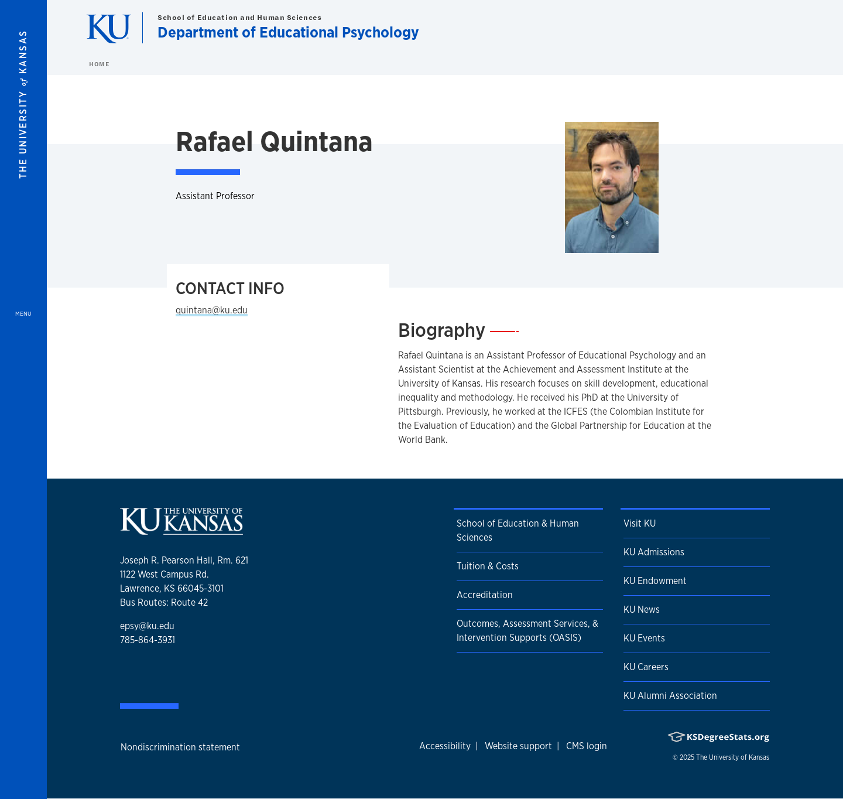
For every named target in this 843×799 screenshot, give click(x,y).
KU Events (644, 638)
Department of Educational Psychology (288, 32)
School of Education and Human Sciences (239, 17)
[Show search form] (791, 28)
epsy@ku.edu (147, 626)
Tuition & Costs (488, 566)
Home (99, 64)
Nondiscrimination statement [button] (180, 747)
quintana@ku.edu (212, 310)
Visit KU (639, 523)
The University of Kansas (732, 757)
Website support (518, 746)
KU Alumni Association (670, 695)
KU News (641, 609)
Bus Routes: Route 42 (164, 602)
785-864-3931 (147, 640)
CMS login (586, 746)
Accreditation (485, 595)
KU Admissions (653, 552)
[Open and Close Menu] (23, 399)
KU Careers (646, 667)
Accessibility (445, 746)
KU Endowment (655, 581)
